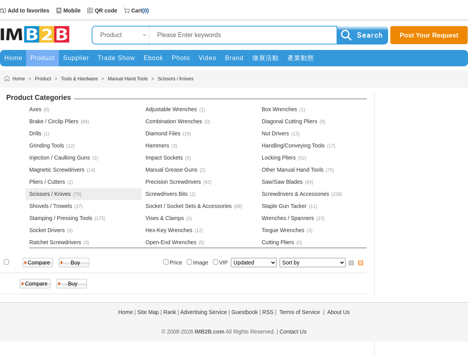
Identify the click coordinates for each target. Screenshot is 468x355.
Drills (35, 133)
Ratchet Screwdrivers (55, 242)
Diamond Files (162, 133)
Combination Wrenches (173, 121)
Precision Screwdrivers (173, 182)
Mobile (72, 10)
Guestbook (244, 312)
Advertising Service (203, 312)
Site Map (148, 312)
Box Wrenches (279, 109)
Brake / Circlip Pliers (53, 121)
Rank (169, 312)
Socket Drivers (47, 230)
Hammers (157, 145)
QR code (106, 10)
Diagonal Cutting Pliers (289, 121)
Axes (35, 109)
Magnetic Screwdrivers (57, 170)
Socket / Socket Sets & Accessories (188, 206)
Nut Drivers (275, 133)
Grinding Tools (46, 145)
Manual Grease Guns (171, 170)
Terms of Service (299, 312)
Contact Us (293, 331)
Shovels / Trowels (50, 206)
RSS (268, 312)
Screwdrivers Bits (166, 194)
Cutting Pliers (278, 242)
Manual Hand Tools (128, 79)
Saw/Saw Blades (282, 182)
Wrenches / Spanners (288, 218)
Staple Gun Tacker (284, 206)
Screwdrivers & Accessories (295, 194)
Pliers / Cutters (47, 182)
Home (18, 79)
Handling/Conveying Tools (293, 145)
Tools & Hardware (79, 79)
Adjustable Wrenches (171, 109)
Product (43, 79)
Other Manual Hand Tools (293, 170)
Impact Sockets (164, 157)
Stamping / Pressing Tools (60, 218)
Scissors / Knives (175, 79)
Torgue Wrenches (283, 230)
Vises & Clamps (164, 218)
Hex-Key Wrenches (168, 230)
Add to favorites (29, 10)
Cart (136, 10)
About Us (338, 312)
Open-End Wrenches (170, 242)
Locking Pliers (279, 157)
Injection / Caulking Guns (59, 157)
